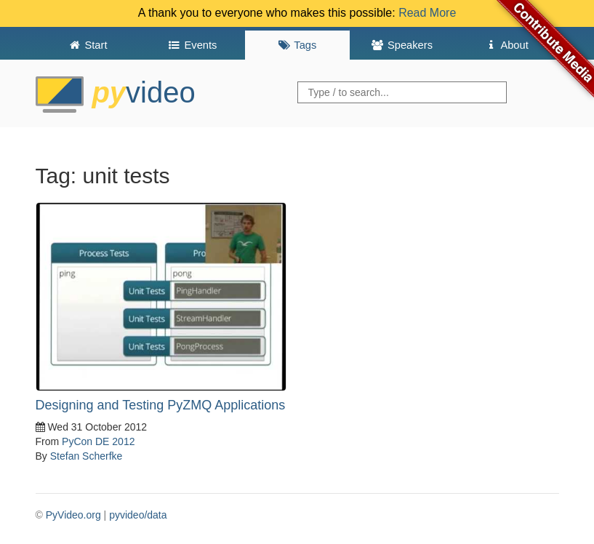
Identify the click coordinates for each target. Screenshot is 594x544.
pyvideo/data (137, 515)
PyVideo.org (73, 515)
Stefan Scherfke (86, 456)
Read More (427, 13)
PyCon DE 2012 (98, 441)
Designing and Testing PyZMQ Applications (161, 405)
